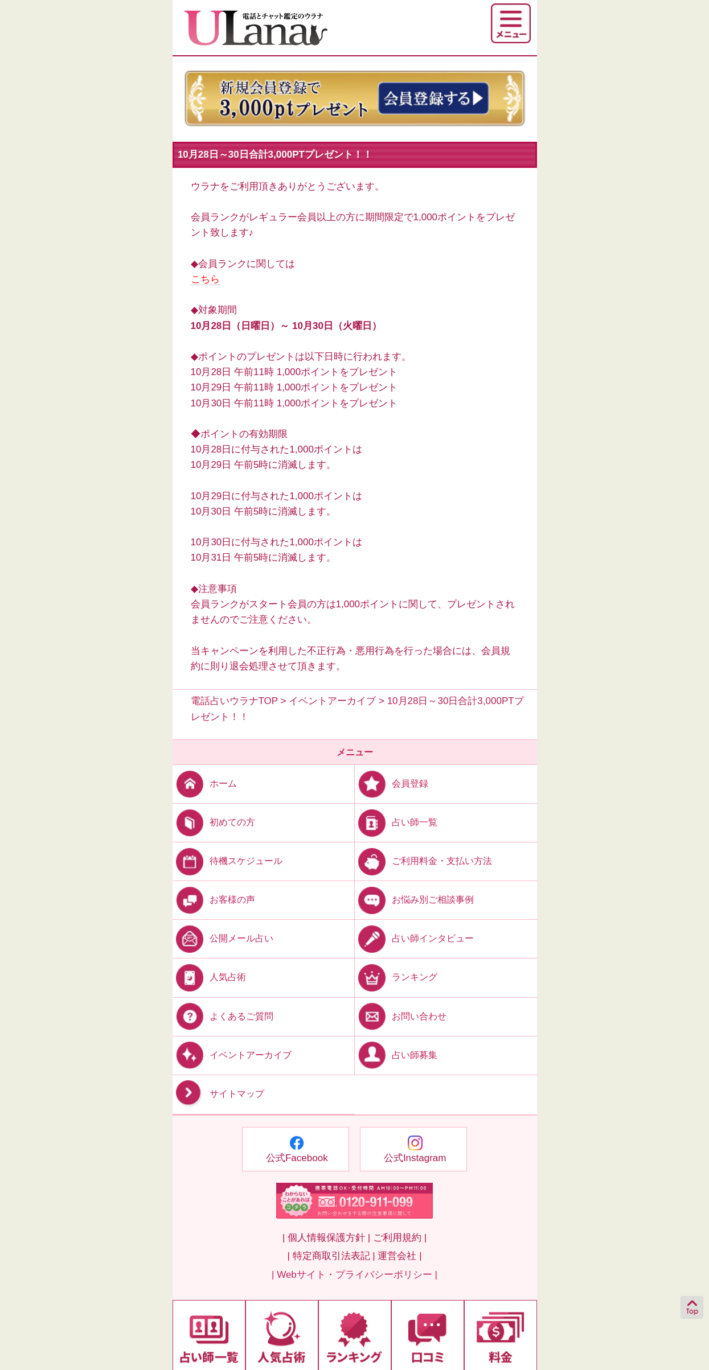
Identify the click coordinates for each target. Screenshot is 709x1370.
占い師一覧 (396, 822)
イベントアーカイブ (232, 1054)
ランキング (396, 977)
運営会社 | (399, 1255)
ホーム (205, 783)
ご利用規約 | (400, 1237)
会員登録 (391, 783)
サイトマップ (218, 1094)
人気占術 (209, 977)
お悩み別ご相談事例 (414, 899)
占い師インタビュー (414, 938)
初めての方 (214, 822)
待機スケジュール (227, 861)
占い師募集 (396, 1054)
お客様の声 (214, 899)
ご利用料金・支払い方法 (423, 861)
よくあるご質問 (223, 1016)
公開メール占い (223, 938)
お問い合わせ (400, 1016)
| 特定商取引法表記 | (331, 1255)
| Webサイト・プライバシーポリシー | (354, 1274)
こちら (205, 279)
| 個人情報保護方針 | (326, 1237)
